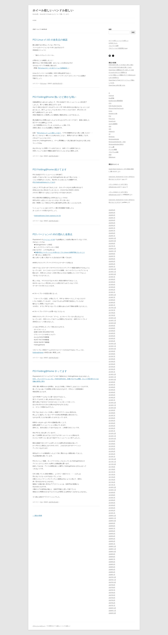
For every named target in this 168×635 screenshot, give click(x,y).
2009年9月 (112, 523)
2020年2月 (112, 264)
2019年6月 (112, 279)
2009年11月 (112, 518)
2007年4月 (112, 598)
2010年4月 (112, 505)
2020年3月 (112, 261)
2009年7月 (112, 528)
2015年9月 (112, 351)
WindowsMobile (114, 139)
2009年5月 (112, 533)
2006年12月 (112, 608)
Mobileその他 (113, 113)
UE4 (110, 126)
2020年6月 (112, 259)
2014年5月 (112, 390)
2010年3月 (112, 508)
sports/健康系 (113, 124)
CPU (110, 103)
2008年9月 (112, 554)
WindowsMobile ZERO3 (116, 144)
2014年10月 (112, 379)
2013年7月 (112, 415)
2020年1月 (112, 266)
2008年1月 (112, 575)
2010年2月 (112, 510)
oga (123, 179)
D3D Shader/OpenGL (115, 106)
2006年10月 (112, 613)
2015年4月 (112, 364)
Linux (110, 111)
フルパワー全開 (113, 46)
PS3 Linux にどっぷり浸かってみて (49, 133)
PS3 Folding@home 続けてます (50, 169)
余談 (110, 155)
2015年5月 (112, 361)
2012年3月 (112, 451)
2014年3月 (112, 395)
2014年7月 (112, 385)
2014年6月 (112, 387)
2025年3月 (112, 223)
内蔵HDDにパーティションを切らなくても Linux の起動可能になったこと (60, 252)
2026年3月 (112, 213)
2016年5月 (112, 333)
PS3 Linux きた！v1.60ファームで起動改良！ (53, 68)
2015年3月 (112, 367)
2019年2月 (112, 290)
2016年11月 (112, 320)
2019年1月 (112, 292)
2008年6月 (112, 562)
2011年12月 (112, 459)
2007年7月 (112, 590)
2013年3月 (112, 426)
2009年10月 (112, 521)
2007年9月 (112, 585)
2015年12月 (112, 343)
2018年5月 (112, 302)
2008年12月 (112, 546)
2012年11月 (112, 436)
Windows (112, 137)
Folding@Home (38, 352)
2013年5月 (112, 420)
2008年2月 (112, 572)
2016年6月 (112, 331)
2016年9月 (112, 325)
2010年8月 (112, 495)
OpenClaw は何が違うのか (117, 85)
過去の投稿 (37, 515)
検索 (110, 29)
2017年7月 (112, 310)
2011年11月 (112, 462)
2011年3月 (112, 480)
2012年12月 (112, 433)
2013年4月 (112, 423)
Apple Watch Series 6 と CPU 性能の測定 (121, 169)
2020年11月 (112, 251)
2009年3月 (112, 539)
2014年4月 (112, 392)
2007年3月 (112, 600)
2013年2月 (112, 428)
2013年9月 (112, 410)
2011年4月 (112, 477)
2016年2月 (112, 341)
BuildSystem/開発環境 (116, 101)
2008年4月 (112, 567)
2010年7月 (112, 498)
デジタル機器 (113, 149)
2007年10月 (112, 582)
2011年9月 (112, 467)
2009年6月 (112, 531)
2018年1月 (112, 305)
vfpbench (112, 131)
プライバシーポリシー (39, 626)
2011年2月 (112, 482)
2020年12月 (112, 248)
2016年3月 (112, 338)
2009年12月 (112, 515)
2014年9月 (112, 382)
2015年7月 (112, 356)
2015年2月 (112, 369)
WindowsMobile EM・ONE (117, 142)
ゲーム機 (111, 147)
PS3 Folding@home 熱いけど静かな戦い (54, 96)
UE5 (110, 129)
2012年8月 (112, 444)
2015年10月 (112, 349)
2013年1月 (112, 431)
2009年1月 (112, 544)
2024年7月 (112, 230)
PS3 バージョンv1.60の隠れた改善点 (52, 234)
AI (109, 93)
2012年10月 (112, 438)
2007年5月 (112, 595)
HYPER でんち (113, 43)
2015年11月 (112, 346)
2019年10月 (112, 274)
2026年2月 (112, 215)
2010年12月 (112, 487)
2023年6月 (112, 243)
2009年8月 (112, 526)
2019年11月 (112, 272)
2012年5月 (112, 446)
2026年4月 (112, 210)
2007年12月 (112, 577)
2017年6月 (112, 313)
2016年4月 (112, 336)
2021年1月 (112, 246)
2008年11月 (112, 549)
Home (34, 20)
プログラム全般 (113, 152)
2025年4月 (112, 220)
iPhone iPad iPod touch (116, 108)
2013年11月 (112, 405)
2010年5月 (112, 503)
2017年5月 (112, 315)
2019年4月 (112, 284)
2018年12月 (112, 295)
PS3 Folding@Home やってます (44, 182)
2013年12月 (112, 403)
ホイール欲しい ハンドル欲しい (53, 10)
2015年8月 (112, 354)
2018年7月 (112, 297)
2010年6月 (112, 500)
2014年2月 (112, 397)
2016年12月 (112, 318)
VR (109, 134)
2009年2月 (112, 541)
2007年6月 (112, 592)
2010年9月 (112, 492)
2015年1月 (112, 372)
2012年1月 (112, 456)
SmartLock (112, 121)
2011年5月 (112, 474)
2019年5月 (112, 282)
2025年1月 (112, 228)
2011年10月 (112, 464)
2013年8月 (112, 413)
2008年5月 (112, 564)
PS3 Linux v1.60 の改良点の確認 (50, 39)
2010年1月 (112, 513)
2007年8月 (112, 587)
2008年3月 (112, 569)
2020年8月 (112, 254)
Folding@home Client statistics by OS (47, 216)
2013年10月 (112, 408)
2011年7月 (112, 472)
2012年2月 (112, 454)
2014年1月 (112, 400)
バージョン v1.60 (49, 239)
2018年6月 (112, 300)
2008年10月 (112, 551)
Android (111, 95)
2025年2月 (112, 225)
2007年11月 (112, 580)
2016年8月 (112, 328)
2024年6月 (112, 233)
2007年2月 (112, 603)
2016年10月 (112, 323)
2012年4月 (112, 449)
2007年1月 (112, 605)
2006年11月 (112, 610)
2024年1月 (112, 236)
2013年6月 (112, 418)
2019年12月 (112, 269)
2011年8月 (112, 469)
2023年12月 (112, 238)
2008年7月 (112, 559)
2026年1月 (112, 218)
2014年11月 (112, 377)
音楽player (112, 157)
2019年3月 (112, 287)
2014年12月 (112, 374)
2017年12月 (112, 308)
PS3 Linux (43, 83)
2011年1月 (112, 485)
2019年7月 (112, 277)
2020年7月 (112, 256)
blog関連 (111, 98)
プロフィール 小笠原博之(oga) (118, 48)
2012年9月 (112, 441)
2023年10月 (112, 241)
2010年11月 (112, 490)
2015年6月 (112, 359)
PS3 (41, 156)
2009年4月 (112, 536)
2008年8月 (112, 557)
